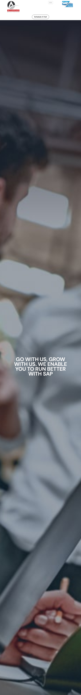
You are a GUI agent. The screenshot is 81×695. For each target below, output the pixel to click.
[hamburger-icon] (50, 2)
